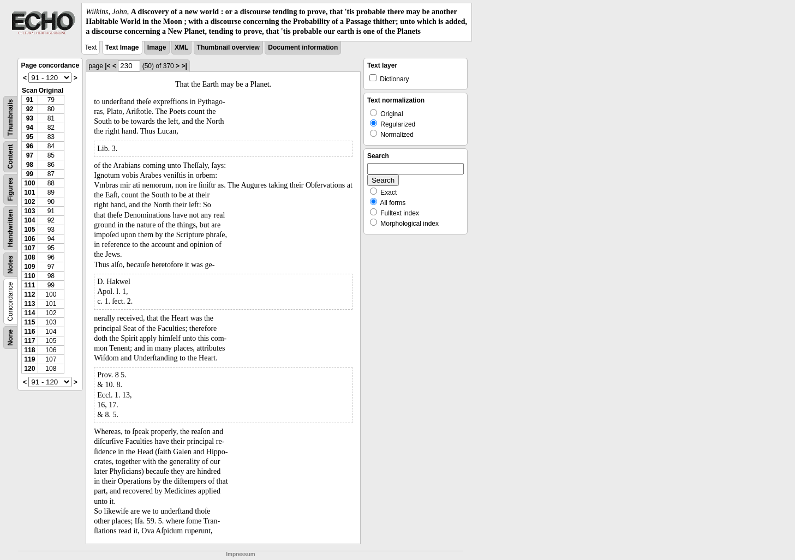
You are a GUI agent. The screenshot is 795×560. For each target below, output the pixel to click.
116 (29, 331)
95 (29, 137)
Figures (10, 189)
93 (29, 118)
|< (107, 66)
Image (156, 47)
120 (29, 368)
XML (181, 47)
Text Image (122, 47)
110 (29, 276)
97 (29, 155)
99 (29, 174)
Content (10, 156)
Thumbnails (10, 117)
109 (29, 266)
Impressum (240, 554)
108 (29, 257)
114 (29, 313)
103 (29, 211)
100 (29, 183)
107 (29, 248)
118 (29, 350)
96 (29, 146)
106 (29, 239)
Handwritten (10, 227)
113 (29, 304)
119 (29, 359)
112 (29, 294)
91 (29, 100)
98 (29, 164)
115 (29, 322)
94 (29, 127)
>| (184, 66)
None (10, 337)
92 (29, 109)
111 (29, 285)
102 (29, 202)
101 (29, 192)
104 (29, 220)
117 (29, 341)
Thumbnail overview (228, 47)
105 (29, 229)
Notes (10, 264)
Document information (303, 47)
